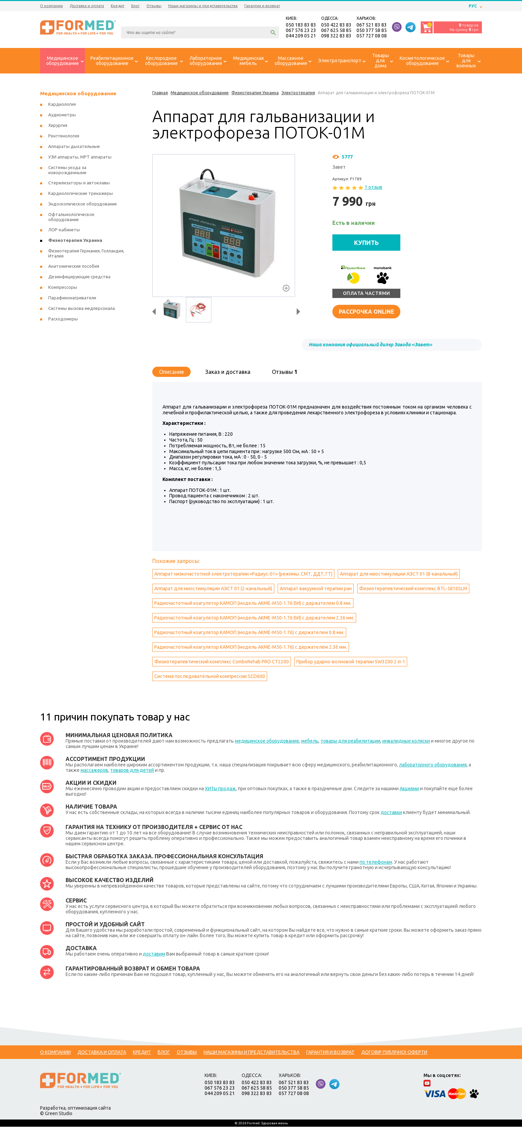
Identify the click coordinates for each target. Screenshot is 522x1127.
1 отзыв (373, 187)
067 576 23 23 (301, 30)
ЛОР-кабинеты (64, 230)
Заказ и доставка (227, 372)
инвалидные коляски (406, 741)
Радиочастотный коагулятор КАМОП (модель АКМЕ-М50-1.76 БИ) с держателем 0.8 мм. (252, 603)
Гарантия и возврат (262, 6)
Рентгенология (63, 136)
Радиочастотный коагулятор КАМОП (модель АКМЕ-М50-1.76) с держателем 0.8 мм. (249, 632)
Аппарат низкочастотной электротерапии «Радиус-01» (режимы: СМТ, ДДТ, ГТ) (243, 574)
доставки (391, 812)
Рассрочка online (366, 312)
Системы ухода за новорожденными (67, 171)
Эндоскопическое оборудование (82, 204)
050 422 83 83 (336, 25)
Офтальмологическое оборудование (71, 217)
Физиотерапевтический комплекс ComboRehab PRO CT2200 (221, 662)
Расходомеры (63, 319)
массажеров (94, 770)
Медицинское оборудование (78, 94)
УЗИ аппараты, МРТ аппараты (79, 157)
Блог (135, 6)
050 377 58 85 (371, 30)
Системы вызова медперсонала (81, 308)
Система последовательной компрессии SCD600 (209, 676)
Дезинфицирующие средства (79, 277)
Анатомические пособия (73, 266)
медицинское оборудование (267, 741)
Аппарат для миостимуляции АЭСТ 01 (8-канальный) (399, 574)
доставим (154, 954)
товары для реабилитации (350, 741)
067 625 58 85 (336, 30)
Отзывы (153, 6)
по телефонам (376, 862)
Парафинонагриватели (72, 298)
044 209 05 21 (301, 36)
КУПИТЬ (366, 242)
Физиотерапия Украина (75, 240)
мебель (309, 741)
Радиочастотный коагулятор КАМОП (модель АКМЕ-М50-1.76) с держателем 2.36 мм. (250, 647)
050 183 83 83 (301, 25)
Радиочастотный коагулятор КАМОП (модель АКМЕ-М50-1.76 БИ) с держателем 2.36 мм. (254, 618)
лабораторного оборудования (433, 765)
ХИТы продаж (220, 789)
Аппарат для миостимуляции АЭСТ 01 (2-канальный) (213, 589)
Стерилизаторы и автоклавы (79, 183)
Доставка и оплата (87, 6)
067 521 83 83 (371, 25)
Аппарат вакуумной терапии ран (316, 589)
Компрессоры (62, 287)
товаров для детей (132, 770)
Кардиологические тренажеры (80, 194)
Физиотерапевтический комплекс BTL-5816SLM (413, 589)
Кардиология (62, 104)
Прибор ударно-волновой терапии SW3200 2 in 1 (350, 662)
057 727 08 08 (371, 36)
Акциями (409, 789)
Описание (171, 372)
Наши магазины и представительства (203, 6)
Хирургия (57, 125)
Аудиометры (62, 115)
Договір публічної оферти (394, 1052)
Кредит (117, 6)
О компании (51, 6)
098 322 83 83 (336, 36)
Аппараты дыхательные (74, 147)
